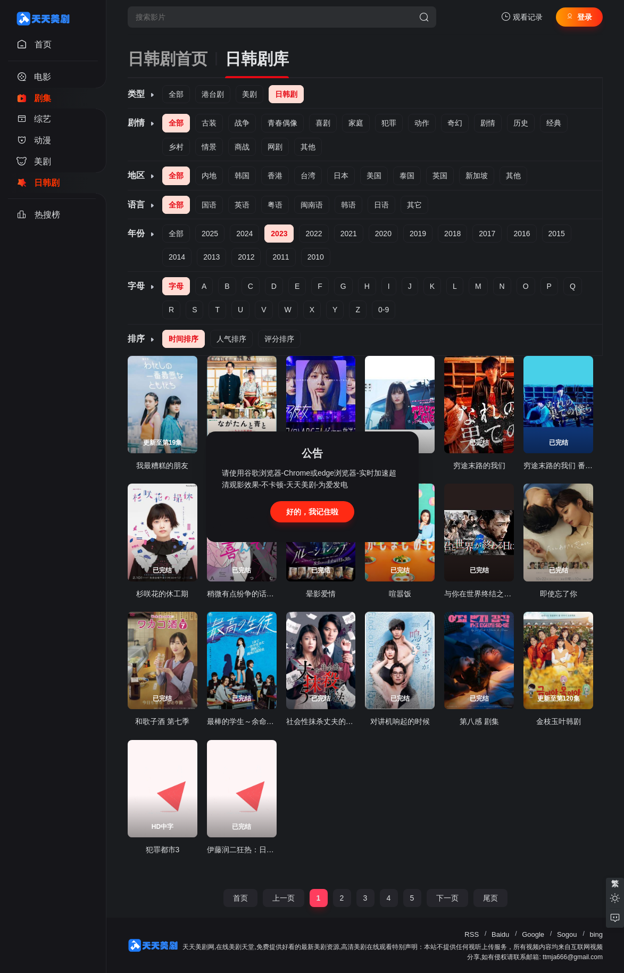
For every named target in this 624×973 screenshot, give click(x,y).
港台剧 (213, 94)
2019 (418, 233)
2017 (487, 233)
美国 (374, 175)
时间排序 (183, 339)
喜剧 (322, 123)
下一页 (447, 898)
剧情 (487, 123)
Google (533, 934)
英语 (242, 205)
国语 (209, 205)
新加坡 (476, 175)
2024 (244, 233)
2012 (246, 257)
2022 (313, 233)
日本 (341, 175)
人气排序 (231, 339)
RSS (471, 934)
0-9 (383, 309)
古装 (209, 123)
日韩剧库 (257, 59)
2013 (211, 257)
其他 (308, 147)
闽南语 (312, 205)
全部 (176, 94)
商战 (242, 147)
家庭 (355, 123)
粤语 (275, 205)
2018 (452, 233)
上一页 (283, 898)
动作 (421, 123)
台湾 (308, 175)
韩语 (348, 205)
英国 (439, 175)
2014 (177, 257)
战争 (242, 123)
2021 (348, 233)
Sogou (567, 934)
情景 (209, 147)
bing (596, 934)
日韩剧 (286, 94)
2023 (279, 233)
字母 (176, 286)
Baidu (500, 934)
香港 (275, 175)
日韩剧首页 (167, 59)
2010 (315, 257)
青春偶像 (282, 123)
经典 (553, 123)
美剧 (249, 94)
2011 (280, 257)
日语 (381, 205)
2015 (556, 233)
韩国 (242, 175)
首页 (240, 898)
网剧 (275, 147)
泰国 (407, 175)
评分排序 (279, 339)
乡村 (176, 147)
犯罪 (388, 123)
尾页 (490, 898)
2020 (383, 233)
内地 (209, 175)
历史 (520, 123)
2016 (521, 233)
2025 (210, 233)
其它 (414, 205)
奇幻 (454, 123)
